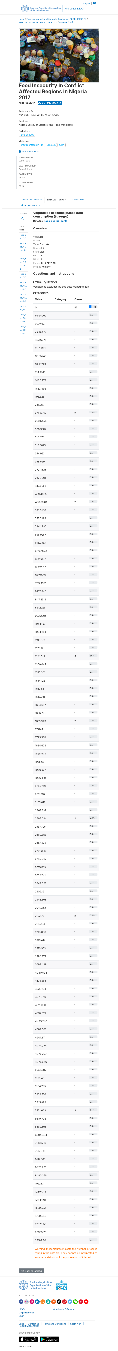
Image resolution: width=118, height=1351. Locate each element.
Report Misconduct (29, 1325)
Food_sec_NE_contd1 (23, 285)
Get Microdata (49, 102)
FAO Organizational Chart (26, 1312)
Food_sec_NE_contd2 (23, 297)
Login (86, 3)
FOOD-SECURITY (78, 19)
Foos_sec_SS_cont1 (23, 318)
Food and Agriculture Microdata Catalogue (47, 19)
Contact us (33, 1323)
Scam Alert (75, 1323)
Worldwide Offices (62, 1309)
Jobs (21, 1323)
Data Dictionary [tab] (56, 200)
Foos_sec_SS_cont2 (23, 330)
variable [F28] (66, 22)
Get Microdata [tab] (30, 205)
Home (21, 19)
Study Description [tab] (31, 199)
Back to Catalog (31, 1271)
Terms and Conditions (54, 1323)
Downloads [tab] (77, 199)
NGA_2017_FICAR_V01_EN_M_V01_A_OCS (38, 22)
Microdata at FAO (74, 8)
